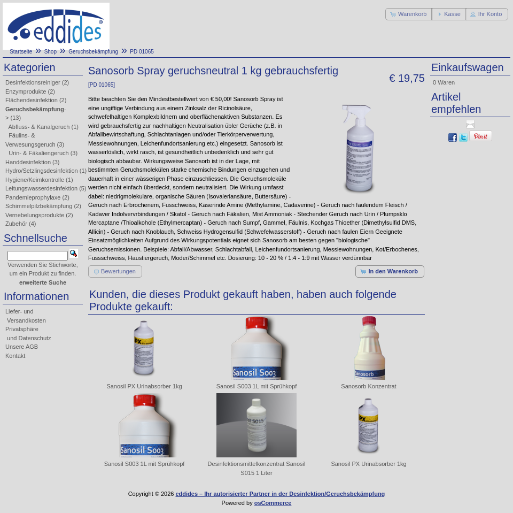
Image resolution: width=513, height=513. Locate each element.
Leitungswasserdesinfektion (41, 188)
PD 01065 (141, 52)
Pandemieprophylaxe (32, 197)
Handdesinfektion (28, 162)
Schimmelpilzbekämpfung (38, 206)
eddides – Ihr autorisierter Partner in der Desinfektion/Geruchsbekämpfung (280, 494)
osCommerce (273, 503)
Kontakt (15, 356)
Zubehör (16, 223)
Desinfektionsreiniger (32, 82)
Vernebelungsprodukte (34, 215)
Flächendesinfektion (31, 100)
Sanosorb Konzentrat (368, 386)
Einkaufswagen (467, 67)
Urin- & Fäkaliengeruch (39, 153)
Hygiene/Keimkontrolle (34, 180)
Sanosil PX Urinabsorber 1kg (144, 386)
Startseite (21, 52)
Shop (50, 52)
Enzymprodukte (25, 91)
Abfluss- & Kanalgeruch (39, 127)
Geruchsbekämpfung (93, 52)
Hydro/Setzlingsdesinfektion (41, 170)
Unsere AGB (21, 346)
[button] (409, 14)
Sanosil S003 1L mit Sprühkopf (256, 386)
